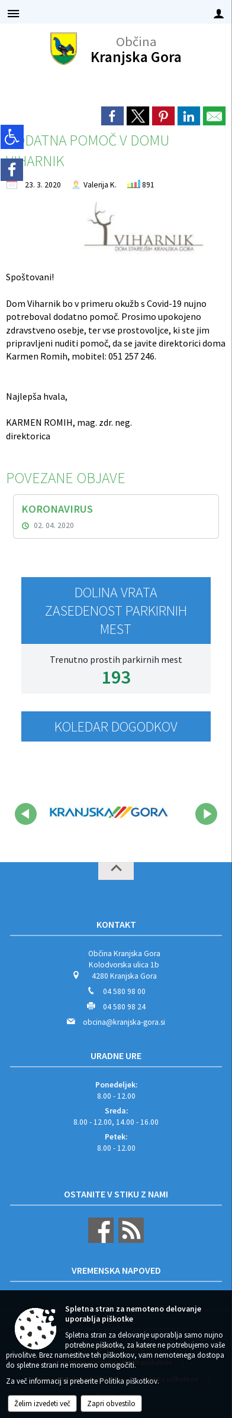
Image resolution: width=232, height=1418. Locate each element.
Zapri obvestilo (111, 1403)
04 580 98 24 (124, 1007)
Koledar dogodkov (116, 726)
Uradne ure (116, 1055)
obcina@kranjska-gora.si (124, 1022)
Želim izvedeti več (42, 1403)
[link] (112, 115)
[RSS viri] (129, 1240)
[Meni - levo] (13, 13)
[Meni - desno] (219, 13)
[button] (26, 814)
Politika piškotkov (128, 1381)
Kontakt (116, 924)
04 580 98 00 (124, 991)
